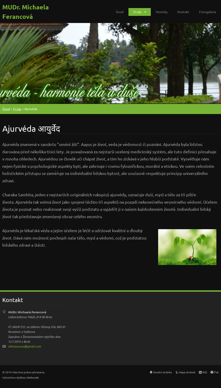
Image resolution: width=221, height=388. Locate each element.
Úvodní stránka (162, 372)
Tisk (216, 372)
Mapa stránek (187, 372)
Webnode (33, 377)
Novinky (162, 12)
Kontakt (183, 12)
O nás (137, 12)
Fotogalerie (207, 12)
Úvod (119, 12)
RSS (204, 372)
